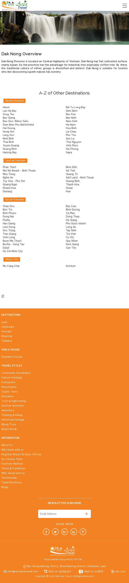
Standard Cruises (11, 356)
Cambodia (7, 326)
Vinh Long (9, 237)
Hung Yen (8, 131)
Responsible (8, 387)
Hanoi (6, 107)
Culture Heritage (11, 377)
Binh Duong (73, 209)
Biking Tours (8, 424)
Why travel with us (13, 473)
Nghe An (8, 177)
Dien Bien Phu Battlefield (18, 124)
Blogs (4, 487)
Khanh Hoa (9, 188)
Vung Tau (8, 114)
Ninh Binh (8, 138)
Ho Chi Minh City (13, 251)
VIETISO (78, 559)
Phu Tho (71, 135)
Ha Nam (70, 124)
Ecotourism (8, 382)
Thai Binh (8, 142)
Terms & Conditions (13, 468)
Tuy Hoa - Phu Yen (14, 181)
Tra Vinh (71, 233)
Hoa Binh (71, 128)
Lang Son (8, 135)
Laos (4, 322)
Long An (71, 227)
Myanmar (7, 336)
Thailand (6, 340)
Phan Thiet (9, 167)
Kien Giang (72, 244)
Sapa (69, 152)
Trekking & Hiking (12, 415)
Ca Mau (70, 213)
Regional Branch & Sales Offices (21, 454)
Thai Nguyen (73, 142)
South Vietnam (14, 199)
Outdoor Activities (12, 405)
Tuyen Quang (11, 145)
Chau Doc (9, 206)
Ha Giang (71, 220)
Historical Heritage (13, 419)
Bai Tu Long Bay (76, 107)
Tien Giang (9, 233)
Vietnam (6, 331)
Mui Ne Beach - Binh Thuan (19, 170)
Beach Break (9, 429)
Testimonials (9, 477)
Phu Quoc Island (76, 223)
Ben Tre (7, 209)
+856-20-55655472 (59, 571)
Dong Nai (8, 216)
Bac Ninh (71, 117)
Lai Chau (71, 131)
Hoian (69, 188)
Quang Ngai (10, 184)
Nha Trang (9, 174)
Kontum (70, 266)
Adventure (7, 410)
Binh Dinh (71, 167)
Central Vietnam (15, 160)
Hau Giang (9, 223)
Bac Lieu (71, 206)
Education (7, 396)
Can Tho (71, 247)
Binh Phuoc (9, 213)
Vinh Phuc (72, 145)
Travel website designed (56, 559)
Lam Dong (9, 227)
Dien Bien (72, 110)
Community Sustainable (16, 373)
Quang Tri (72, 174)
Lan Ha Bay (9, 110)
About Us (7, 445)
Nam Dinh (72, 121)
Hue (68, 191)
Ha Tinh (70, 170)
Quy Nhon (72, 240)
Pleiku (6, 220)
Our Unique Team (12, 459)
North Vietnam (14, 100)
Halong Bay (10, 152)
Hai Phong (72, 149)
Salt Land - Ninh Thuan (80, 177)
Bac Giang (9, 117)
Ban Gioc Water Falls (15, 121)
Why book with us (12, 449)
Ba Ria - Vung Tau (13, 244)
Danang (7, 191)
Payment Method (12, 463)
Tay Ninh (71, 230)
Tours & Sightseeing (13, 401)
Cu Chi (70, 237)
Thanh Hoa (72, 184)
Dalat (6, 247)
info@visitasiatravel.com (23, 571)
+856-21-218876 (94, 571)
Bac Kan (71, 114)
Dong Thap (73, 216)
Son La (70, 138)
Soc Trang (9, 230)
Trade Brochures (11, 482)
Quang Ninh (10, 149)
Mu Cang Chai (11, 266)
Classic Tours (9, 391)
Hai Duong (9, 128)
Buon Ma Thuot (12, 240)
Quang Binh (73, 181)
